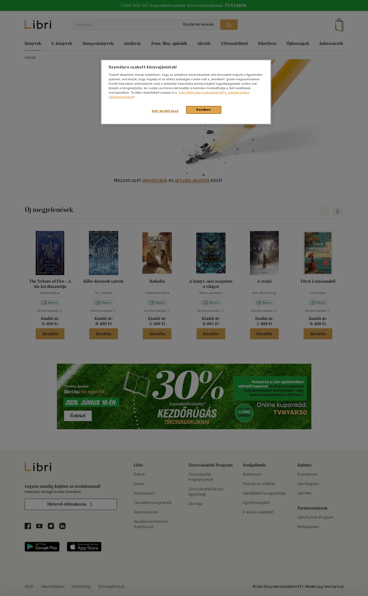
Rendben (203, 109)
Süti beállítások (165, 111)
